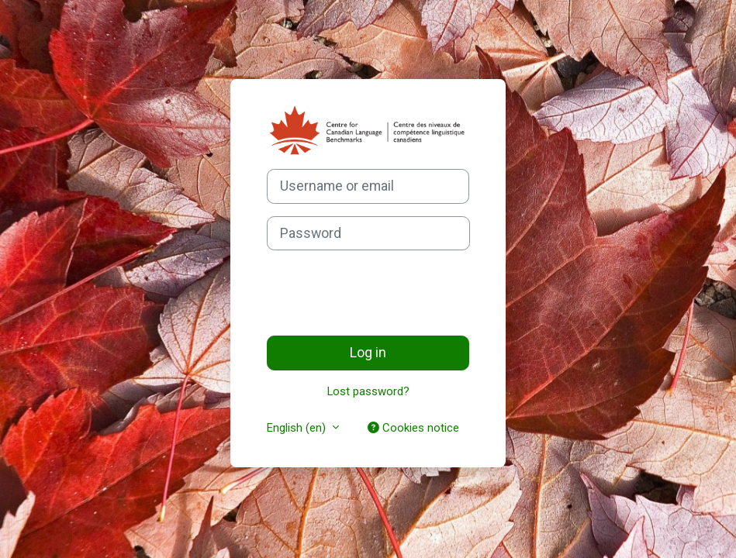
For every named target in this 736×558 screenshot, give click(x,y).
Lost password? (368, 391)
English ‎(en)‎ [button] (298, 428)
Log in (368, 352)
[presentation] (385, 293)
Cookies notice (413, 428)
